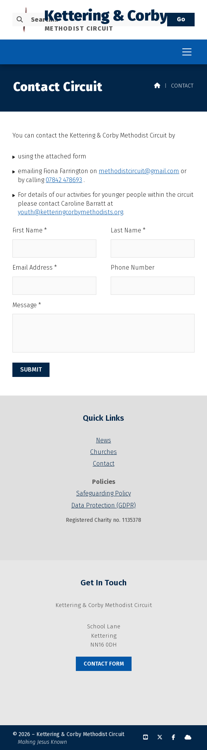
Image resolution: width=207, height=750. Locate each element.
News (103, 440)
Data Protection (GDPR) (103, 505)
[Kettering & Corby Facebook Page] (173, 737)
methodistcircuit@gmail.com (139, 171)
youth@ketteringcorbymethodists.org (70, 212)
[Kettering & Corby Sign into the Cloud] (188, 737)
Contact (104, 463)
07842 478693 (64, 180)
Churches (103, 452)
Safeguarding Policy (103, 493)
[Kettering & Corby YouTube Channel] (145, 737)
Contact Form (104, 664)
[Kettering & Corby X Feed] (160, 737)
